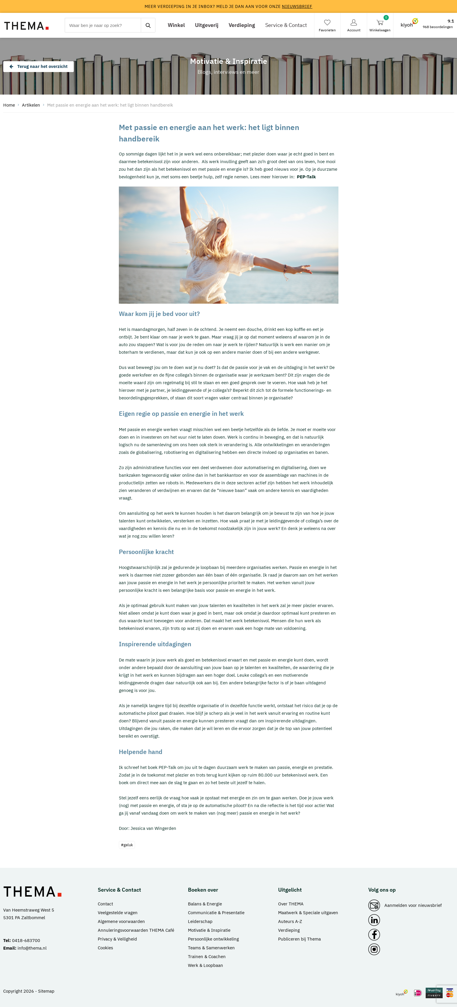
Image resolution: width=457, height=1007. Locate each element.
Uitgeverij (206, 25)
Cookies (105, 947)
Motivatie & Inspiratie (209, 930)
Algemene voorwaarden (121, 921)
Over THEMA (291, 904)
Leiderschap (200, 921)
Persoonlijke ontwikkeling (213, 939)
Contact (105, 904)
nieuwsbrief (297, 6)
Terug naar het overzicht (38, 66)
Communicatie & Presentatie (216, 912)
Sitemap (46, 991)
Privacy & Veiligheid (117, 939)
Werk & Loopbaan (205, 965)
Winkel (176, 25)
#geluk (127, 844)
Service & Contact (286, 25)
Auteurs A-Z (290, 921)
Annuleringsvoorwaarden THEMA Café (136, 930)
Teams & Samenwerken (211, 947)
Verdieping (242, 25)
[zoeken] (148, 25)
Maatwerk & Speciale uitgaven (308, 912)
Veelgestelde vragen (118, 912)
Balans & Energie (205, 904)
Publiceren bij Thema (299, 939)
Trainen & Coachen (207, 956)
